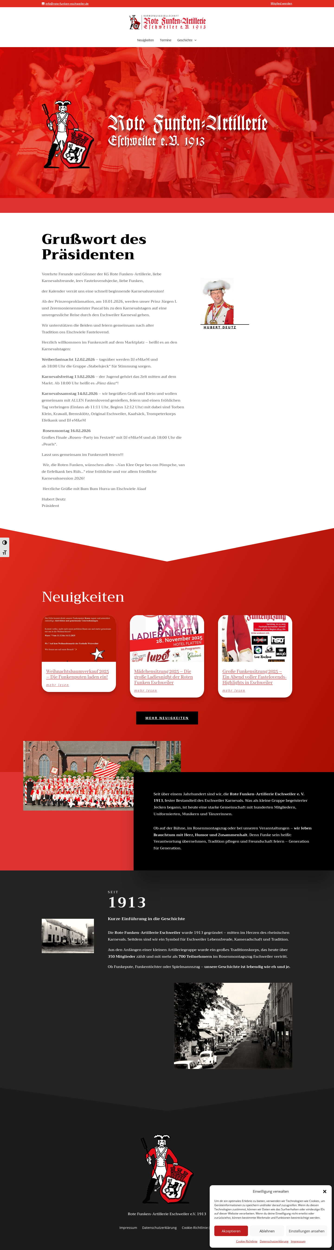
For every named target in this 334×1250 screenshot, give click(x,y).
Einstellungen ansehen (306, 1231)
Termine (165, 40)
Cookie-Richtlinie (246, 1241)
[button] (324, 1191)
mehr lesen (57, 685)
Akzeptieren (231, 1231)
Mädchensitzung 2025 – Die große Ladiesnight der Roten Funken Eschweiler (163, 677)
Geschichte (184, 40)
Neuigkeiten (145, 40)
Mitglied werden (281, 3)
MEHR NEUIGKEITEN (167, 718)
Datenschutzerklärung (274, 1241)
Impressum (298, 1241)
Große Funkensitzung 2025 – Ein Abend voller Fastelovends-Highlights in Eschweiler (254, 677)
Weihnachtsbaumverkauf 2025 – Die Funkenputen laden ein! (77, 674)
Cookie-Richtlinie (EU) (198, 1228)
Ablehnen (267, 1231)
